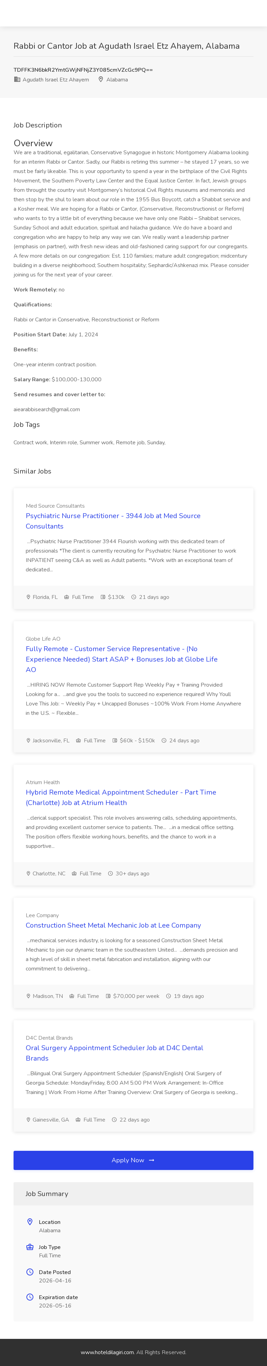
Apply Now (133, 1160)
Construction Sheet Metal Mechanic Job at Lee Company (113, 925)
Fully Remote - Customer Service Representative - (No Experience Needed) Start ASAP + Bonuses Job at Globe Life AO (122, 659)
